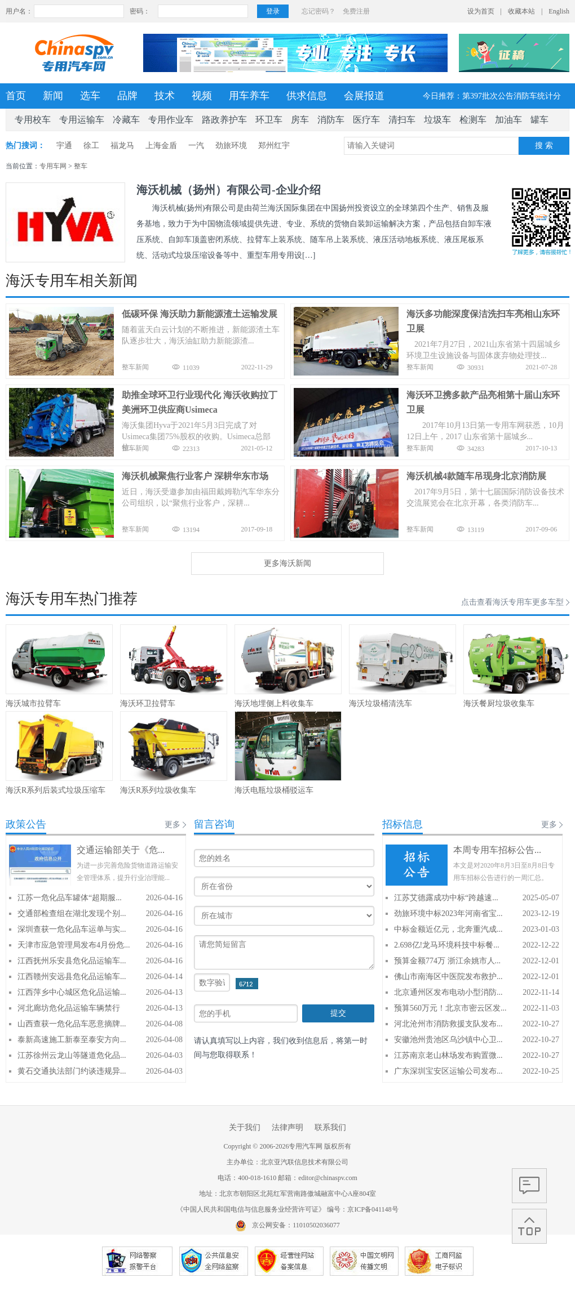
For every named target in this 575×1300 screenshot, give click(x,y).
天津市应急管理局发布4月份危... (73, 945)
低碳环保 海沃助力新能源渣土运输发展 (199, 314)
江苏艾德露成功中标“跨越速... (446, 898)
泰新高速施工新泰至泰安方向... (71, 1039)
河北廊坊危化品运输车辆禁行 (68, 1008)
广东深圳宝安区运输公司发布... (448, 1071)
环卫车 (268, 119)
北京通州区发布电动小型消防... (448, 992)
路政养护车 (224, 119)
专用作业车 (170, 119)
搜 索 (544, 145)
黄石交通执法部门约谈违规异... (71, 1071)
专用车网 (53, 166)
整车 (80, 166)
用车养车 (249, 95)
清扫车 (401, 119)
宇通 (64, 145)
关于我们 (244, 1127)
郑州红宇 (274, 145)
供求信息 (306, 95)
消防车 (330, 119)
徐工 (91, 145)
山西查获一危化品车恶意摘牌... (71, 1024)
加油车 (508, 119)
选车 (90, 95)
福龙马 (122, 145)
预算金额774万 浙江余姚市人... (447, 961)
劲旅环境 (231, 145)
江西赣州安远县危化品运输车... (71, 976)
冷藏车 (126, 119)
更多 (172, 824)
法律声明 (287, 1127)
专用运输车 (81, 119)
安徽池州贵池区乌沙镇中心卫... (448, 1039)
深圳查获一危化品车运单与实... (71, 929)
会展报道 (364, 95)
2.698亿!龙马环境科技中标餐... (446, 945)
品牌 (127, 95)
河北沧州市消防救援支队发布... (448, 1024)
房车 (300, 119)
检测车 (472, 119)
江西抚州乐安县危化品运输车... (71, 961)
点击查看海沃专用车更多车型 (512, 602)
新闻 (53, 95)
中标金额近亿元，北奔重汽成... (448, 929)
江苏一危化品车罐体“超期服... (69, 898)
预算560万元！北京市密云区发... (450, 1008)
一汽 (196, 145)
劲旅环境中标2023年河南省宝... (448, 913)
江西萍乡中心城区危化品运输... (71, 992)
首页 (16, 95)
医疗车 (366, 119)
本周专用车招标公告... (497, 850)
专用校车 (33, 119)
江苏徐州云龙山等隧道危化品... (71, 1055)
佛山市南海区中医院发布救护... (448, 976)
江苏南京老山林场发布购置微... (448, 1055)
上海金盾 (161, 145)
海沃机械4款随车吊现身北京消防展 (476, 476)
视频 (202, 95)
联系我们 (330, 1127)
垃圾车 (437, 119)
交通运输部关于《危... (121, 850)
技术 (164, 95)
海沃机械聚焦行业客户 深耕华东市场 (195, 476)
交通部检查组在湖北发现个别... (71, 913)
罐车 (539, 119)
